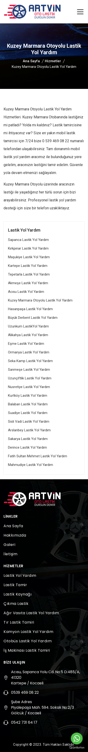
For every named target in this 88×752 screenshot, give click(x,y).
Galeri (9, 544)
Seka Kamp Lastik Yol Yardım (30, 361)
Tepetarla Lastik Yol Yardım (29, 274)
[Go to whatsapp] (77, 738)
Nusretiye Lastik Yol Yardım (29, 387)
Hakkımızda (15, 535)
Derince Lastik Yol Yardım (27, 447)
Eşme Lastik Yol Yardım (26, 343)
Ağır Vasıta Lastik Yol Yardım (31, 613)
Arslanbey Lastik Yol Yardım (29, 430)
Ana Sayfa (31, 61)
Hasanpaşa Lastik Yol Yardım (30, 309)
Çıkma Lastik (16, 603)
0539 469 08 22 (25, 692)
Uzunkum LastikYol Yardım (28, 326)
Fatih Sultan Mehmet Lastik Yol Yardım (37, 456)
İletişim (10, 554)
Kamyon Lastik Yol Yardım (28, 631)
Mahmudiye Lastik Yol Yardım (30, 465)
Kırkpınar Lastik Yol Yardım (28, 248)
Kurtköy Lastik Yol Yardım (27, 395)
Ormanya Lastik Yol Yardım (28, 352)
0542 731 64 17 (24, 722)
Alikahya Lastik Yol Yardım (28, 335)
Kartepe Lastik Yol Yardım (27, 266)
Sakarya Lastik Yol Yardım (28, 439)
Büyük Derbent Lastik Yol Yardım (32, 318)
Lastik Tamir (15, 585)
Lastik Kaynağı (17, 594)
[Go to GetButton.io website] (76, 747)
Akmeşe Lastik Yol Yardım (28, 283)
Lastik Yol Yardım (20, 575)
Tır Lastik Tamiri (19, 622)
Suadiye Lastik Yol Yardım (27, 413)
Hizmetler (53, 61)
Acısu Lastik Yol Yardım (26, 292)
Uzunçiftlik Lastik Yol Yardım (29, 378)
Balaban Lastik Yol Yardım (28, 404)
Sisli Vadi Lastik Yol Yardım (28, 421)
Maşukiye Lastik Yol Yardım (29, 257)
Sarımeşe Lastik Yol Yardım (29, 369)
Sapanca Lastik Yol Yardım (28, 240)
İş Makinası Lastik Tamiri (27, 650)
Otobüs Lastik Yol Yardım (28, 641)
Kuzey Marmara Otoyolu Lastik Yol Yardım (40, 300)
